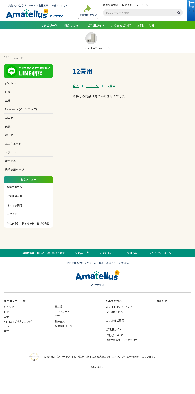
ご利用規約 (128, 271)
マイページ (64, 23)
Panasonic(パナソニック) (18, 340)
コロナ (7, 344)
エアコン (92, 104)
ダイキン (9, 325)
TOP (6, 76)
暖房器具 (60, 339)
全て (76, 104)
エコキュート (62, 329)
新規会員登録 (32, 23)
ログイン (49, 23)
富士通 (58, 325)
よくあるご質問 (121, 44)
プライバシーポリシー (154, 271)
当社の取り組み (114, 330)
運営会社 (86, 271)
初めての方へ (72, 44)
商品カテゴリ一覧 (15, 319)
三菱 (6, 335)
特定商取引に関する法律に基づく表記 (28, 241)
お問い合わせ (145, 44)
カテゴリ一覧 (49, 44)
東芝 (6, 349)
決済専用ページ (14, 188)
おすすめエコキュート (97, 59)
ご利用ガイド (96, 44)
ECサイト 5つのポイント (119, 325)
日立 (6, 330)
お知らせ (12, 232)
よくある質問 (14, 223)
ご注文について (114, 353)
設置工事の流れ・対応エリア (122, 358)
